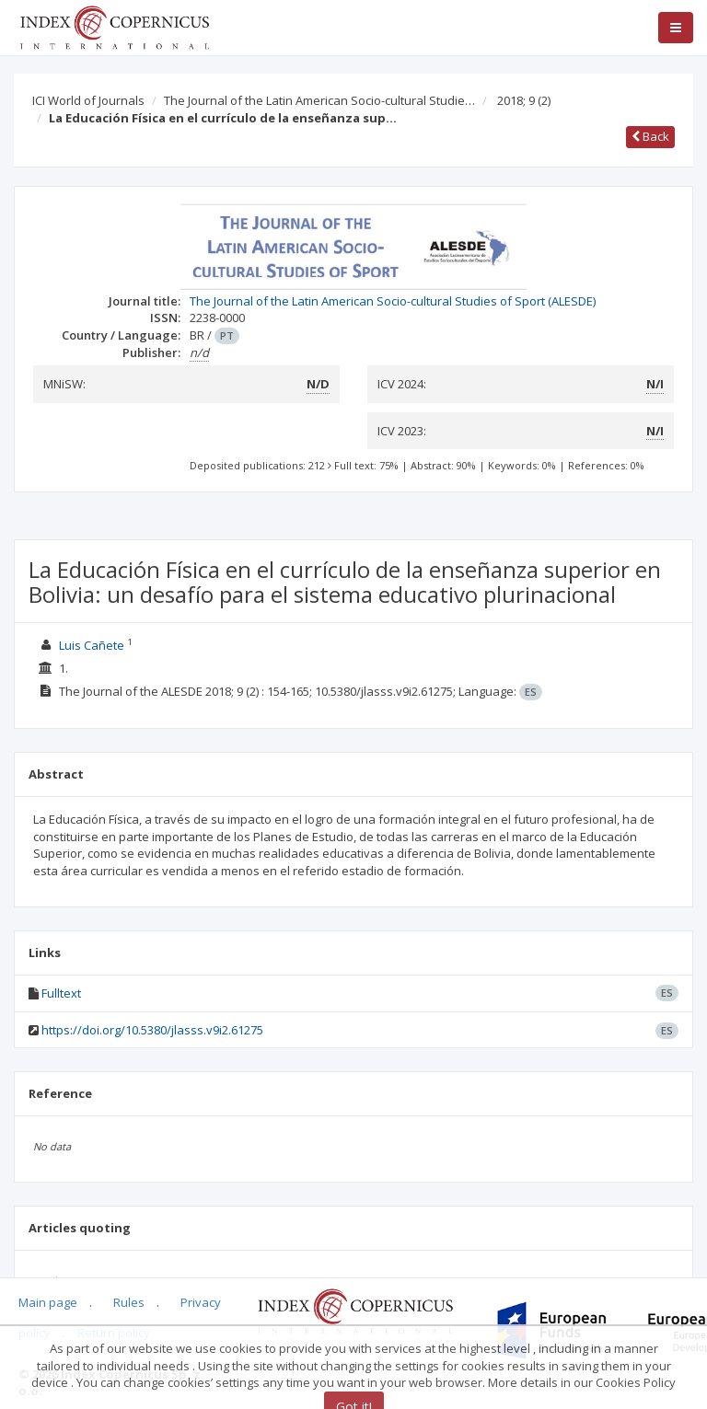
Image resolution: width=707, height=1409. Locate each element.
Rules (129, 1302)
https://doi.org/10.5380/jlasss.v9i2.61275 (152, 1030)
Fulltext (61, 993)
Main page (47, 1302)
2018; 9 (524, 100)
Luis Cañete (91, 645)
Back (650, 136)
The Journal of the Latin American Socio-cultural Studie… (319, 100)
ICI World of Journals (88, 100)
